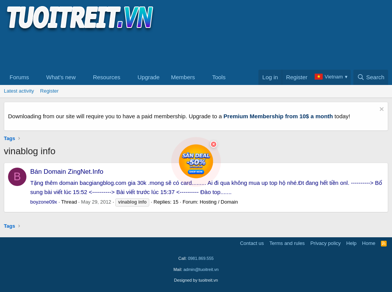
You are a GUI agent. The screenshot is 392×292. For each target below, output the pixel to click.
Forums (19, 77)
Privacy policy (325, 243)
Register (49, 91)
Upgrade (148, 77)
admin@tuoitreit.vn (201, 269)
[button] (35, 77)
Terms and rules (287, 243)
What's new (61, 77)
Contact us (252, 243)
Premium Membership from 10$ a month (278, 116)
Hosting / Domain (219, 202)
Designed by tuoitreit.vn (196, 280)
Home (369, 243)
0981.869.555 (201, 258)
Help (351, 243)
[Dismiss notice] (380, 110)
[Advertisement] (143, 50)
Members (183, 77)
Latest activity (19, 91)
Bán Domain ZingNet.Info (66, 171)
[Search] (370, 77)
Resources (107, 77)
